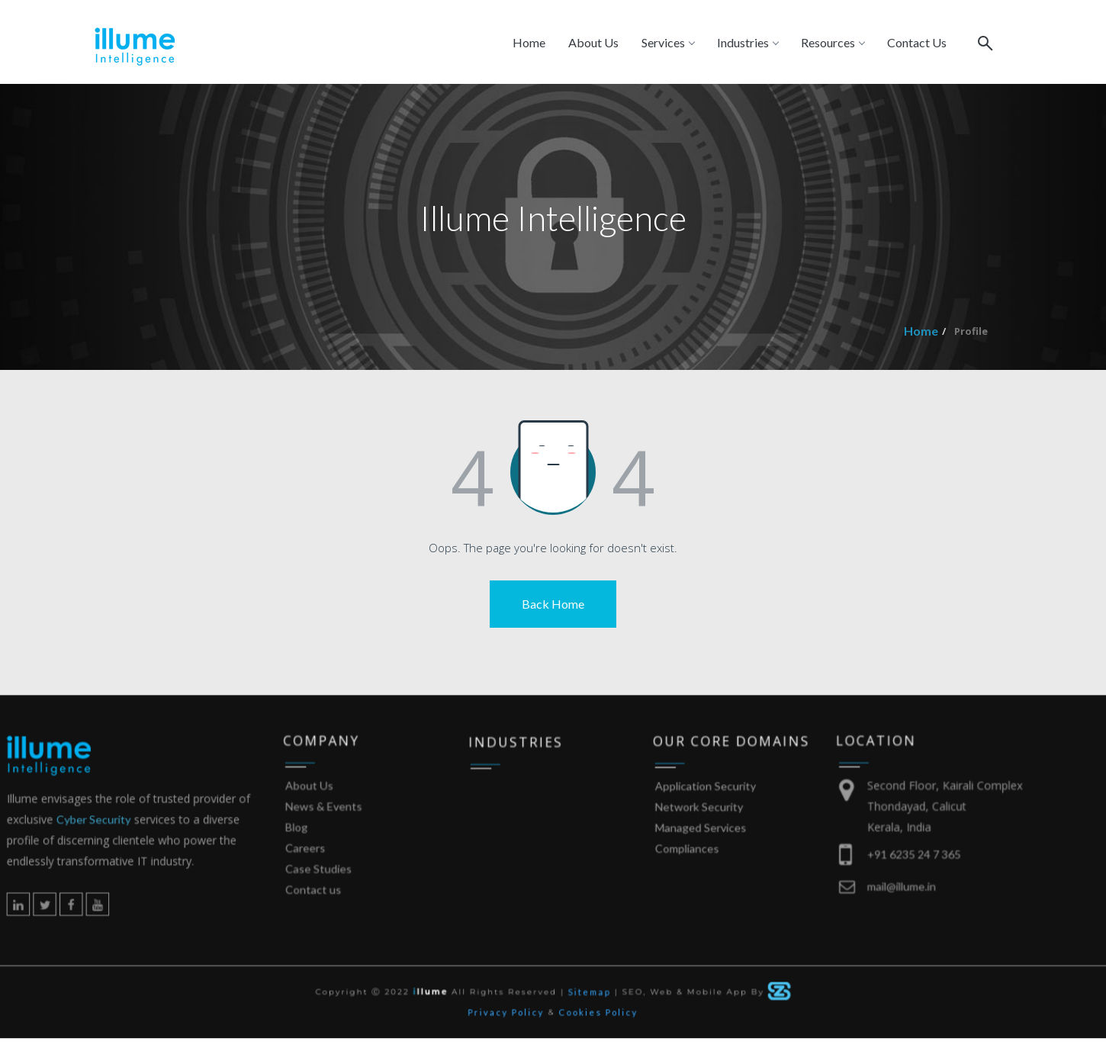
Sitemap (586, 997)
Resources (832, 42)
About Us (593, 42)
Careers (331, 879)
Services (667, 42)
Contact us (338, 914)
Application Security (695, 825)
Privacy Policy (510, 1016)
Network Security (690, 842)
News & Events (346, 844)
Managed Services (691, 860)
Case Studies (342, 896)
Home (529, 42)
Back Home (553, 603)
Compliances (679, 877)
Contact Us (917, 42)
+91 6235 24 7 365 (887, 884)
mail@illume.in (877, 911)
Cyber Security (135, 856)
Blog (323, 861)
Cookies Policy (595, 1016)
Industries (747, 42)
